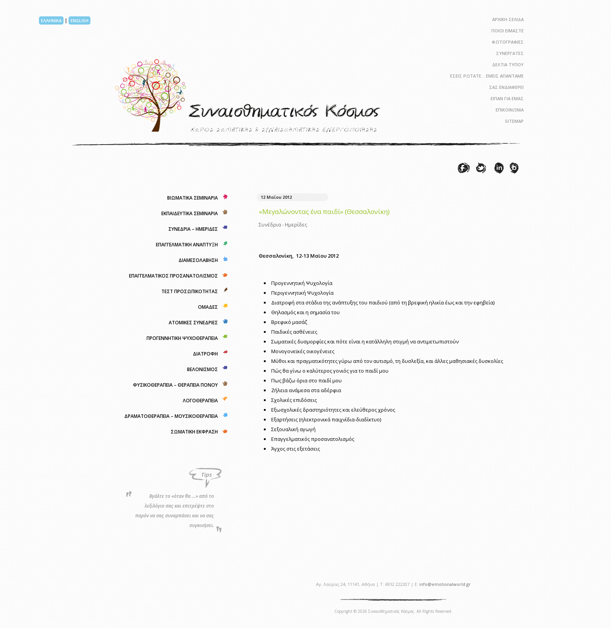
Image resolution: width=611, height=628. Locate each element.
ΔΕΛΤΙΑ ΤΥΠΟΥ (508, 64)
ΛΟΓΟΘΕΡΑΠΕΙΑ (200, 400)
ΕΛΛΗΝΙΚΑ (51, 20)
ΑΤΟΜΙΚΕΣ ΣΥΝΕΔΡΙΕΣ (193, 322)
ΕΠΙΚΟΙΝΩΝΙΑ (510, 110)
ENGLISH (79, 20)
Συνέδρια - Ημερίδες (283, 224)
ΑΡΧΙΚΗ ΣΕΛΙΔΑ (508, 19)
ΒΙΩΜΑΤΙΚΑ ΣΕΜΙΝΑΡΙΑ (192, 198)
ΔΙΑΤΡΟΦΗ (205, 353)
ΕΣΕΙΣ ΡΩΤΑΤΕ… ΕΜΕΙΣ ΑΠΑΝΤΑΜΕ (487, 76)
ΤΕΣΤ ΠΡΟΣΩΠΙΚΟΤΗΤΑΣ (189, 291)
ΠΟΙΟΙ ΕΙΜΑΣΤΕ (507, 31)
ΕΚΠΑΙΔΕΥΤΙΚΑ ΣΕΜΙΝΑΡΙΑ (189, 213)
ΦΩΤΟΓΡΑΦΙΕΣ (508, 42)
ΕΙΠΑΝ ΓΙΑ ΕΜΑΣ (507, 98)
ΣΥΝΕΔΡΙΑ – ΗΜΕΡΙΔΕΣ (193, 229)
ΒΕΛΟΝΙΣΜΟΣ (202, 369)
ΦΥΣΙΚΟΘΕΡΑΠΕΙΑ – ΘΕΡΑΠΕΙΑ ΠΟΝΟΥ (175, 385)
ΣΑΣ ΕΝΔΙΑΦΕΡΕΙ (506, 87)
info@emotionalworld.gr (445, 584)
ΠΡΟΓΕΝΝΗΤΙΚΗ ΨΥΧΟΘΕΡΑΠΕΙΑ (182, 338)
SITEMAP (514, 121)
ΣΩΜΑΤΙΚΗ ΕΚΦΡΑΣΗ (194, 431)
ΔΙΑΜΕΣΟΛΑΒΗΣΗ (198, 260)
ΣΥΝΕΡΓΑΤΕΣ (510, 53)
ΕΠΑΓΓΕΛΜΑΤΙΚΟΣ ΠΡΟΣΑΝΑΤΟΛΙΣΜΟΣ (173, 275)
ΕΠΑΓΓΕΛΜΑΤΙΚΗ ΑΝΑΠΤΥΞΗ (187, 244)
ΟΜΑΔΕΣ (208, 307)
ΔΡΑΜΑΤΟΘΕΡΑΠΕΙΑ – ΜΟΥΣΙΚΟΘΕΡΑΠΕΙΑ (171, 416)
